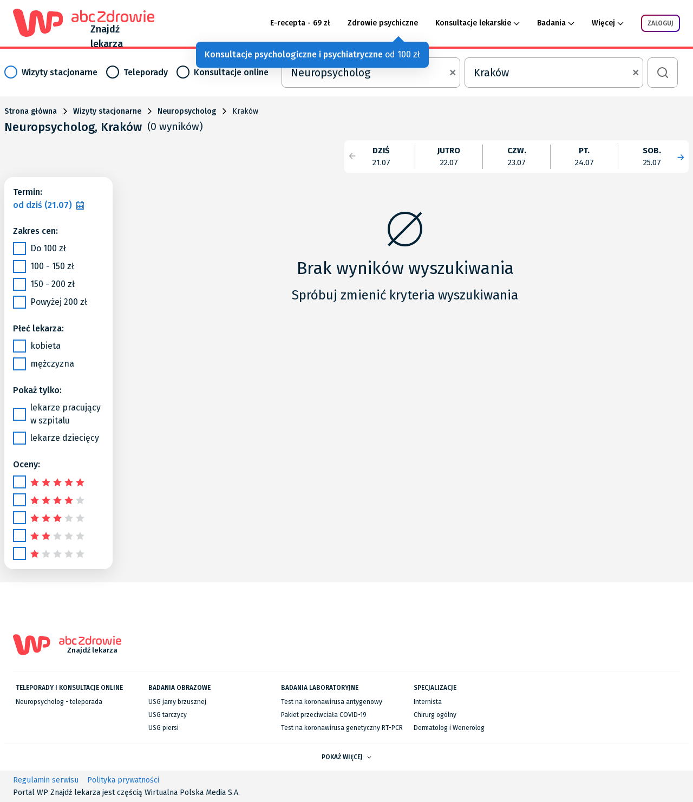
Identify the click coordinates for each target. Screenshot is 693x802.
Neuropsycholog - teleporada (59, 702)
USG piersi (163, 728)
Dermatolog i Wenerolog (449, 728)
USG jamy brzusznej (177, 702)
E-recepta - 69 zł (300, 23)
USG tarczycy (167, 715)
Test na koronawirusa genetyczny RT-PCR (342, 728)
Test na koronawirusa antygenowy (331, 702)
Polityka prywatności (123, 780)
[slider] (58, 482)
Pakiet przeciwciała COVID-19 (324, 715)
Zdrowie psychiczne (383, 23)
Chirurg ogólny (435, 715)
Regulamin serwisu (46, 780)
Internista (428, 702)
